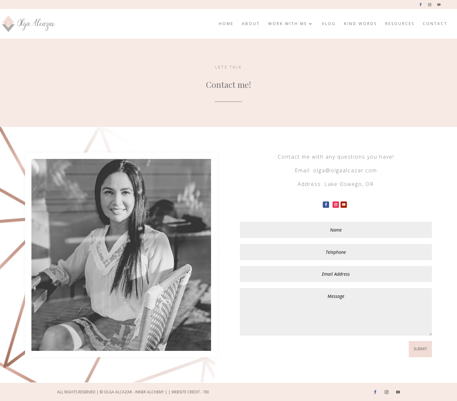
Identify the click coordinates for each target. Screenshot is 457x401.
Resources (399, 24)
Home (226, 24)
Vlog (329, 24)
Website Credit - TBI (190, 392)
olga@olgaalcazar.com (345, 170)
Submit (420, 349)
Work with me (287, 24)
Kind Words (360, 24)
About (251, 24)
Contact (435, 24)
